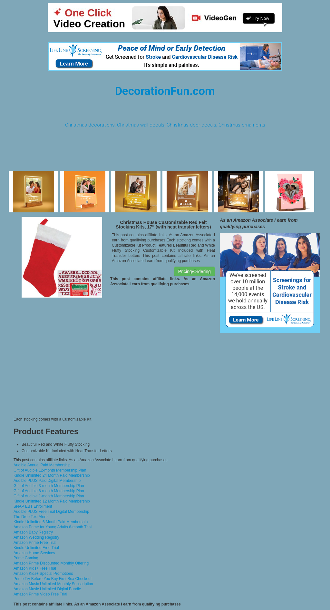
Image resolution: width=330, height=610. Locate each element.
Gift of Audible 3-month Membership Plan (49, 485)
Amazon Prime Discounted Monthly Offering (51, 563)
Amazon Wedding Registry (36, 537)
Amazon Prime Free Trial (35, 542)
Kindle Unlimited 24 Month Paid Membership (52, 475)
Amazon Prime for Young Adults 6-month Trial (53, 527)
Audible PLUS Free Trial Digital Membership (51, 511)
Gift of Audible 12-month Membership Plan (50, 470)
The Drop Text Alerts (31, 516)
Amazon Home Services (34, 553)
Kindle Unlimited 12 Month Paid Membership (52, 501)
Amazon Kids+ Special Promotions (43, 573)
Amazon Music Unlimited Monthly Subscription (53, 584)
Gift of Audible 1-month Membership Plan (49, 496)
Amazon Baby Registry (33, 532)
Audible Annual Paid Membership (42, 465)
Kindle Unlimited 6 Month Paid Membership (51, 522)
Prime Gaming (26, 558)
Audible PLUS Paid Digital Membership (47, 480)
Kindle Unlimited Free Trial (36, 547)
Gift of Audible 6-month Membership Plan (49, 491)
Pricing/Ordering (194, 271)
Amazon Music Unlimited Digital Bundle (47, 589)
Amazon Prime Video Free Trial (40, 594)
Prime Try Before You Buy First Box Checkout (53, 578)
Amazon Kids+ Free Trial (35, 568)
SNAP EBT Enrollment (33, 506)
